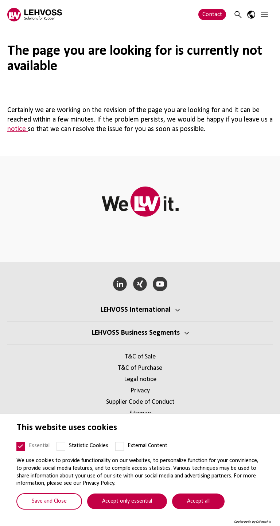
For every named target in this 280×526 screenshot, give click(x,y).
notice (17, 129)
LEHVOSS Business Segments (136, 333)
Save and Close (49, 501)
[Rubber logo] (35, 14)
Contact (212, 14)
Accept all (198, 501)
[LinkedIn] (120, 284)
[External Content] (119, 446)
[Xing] (140, 284)
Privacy (140, 390)
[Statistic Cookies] (61, 446)
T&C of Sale (140, 356)
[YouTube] (160, 284)
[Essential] (20, 446)
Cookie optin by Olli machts (252, 521)
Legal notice (140, 379)
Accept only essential (127, 501)
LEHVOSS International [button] (136, 310)
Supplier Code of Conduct (140, 402)
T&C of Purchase (140, 368)
